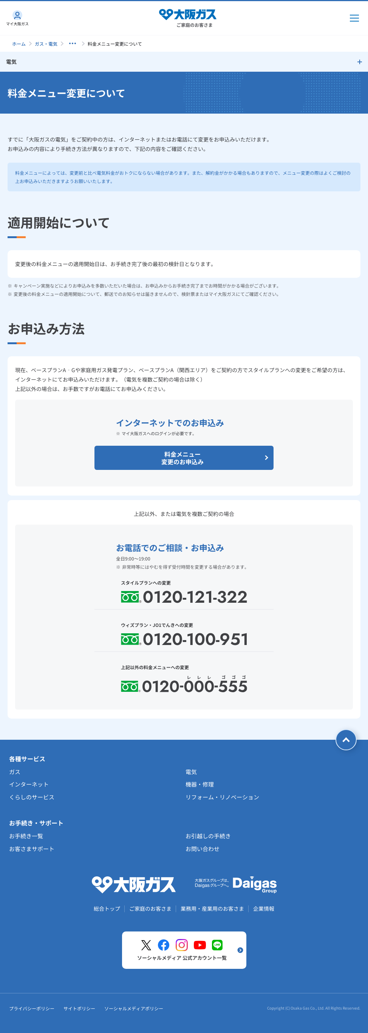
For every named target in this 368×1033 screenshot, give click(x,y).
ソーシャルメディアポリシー (133, 1008)
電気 (191, 772)
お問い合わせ (203, 849)
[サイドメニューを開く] (184, 62)
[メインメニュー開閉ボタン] (354, 18)
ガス (14, 772)
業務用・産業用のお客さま (212, 908)
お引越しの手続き (208, 836)
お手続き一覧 (26, 836)
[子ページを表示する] (72, 43)
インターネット (29, 784)
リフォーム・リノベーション (222, 797)
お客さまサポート (31, 849)
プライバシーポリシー (31, 1008)
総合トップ (107, 908)
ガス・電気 (46, 43)
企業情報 (263, 908)
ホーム (19, 43)
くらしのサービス (31, 797)
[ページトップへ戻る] (346, 739)
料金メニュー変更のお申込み (215, 458)
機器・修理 (200, 784)
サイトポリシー (79, 1008)
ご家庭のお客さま (150, 908)
